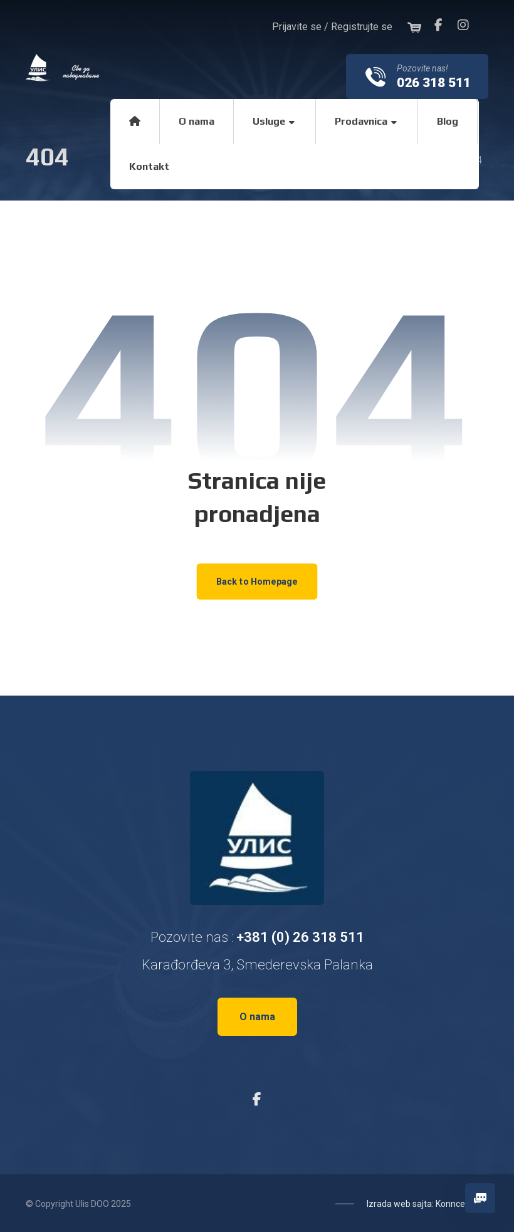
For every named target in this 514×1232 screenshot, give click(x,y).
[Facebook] (438, 25)
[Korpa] (414, 26)
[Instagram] (463, 25)
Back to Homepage (257, 581)
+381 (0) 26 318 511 (300, 937)
